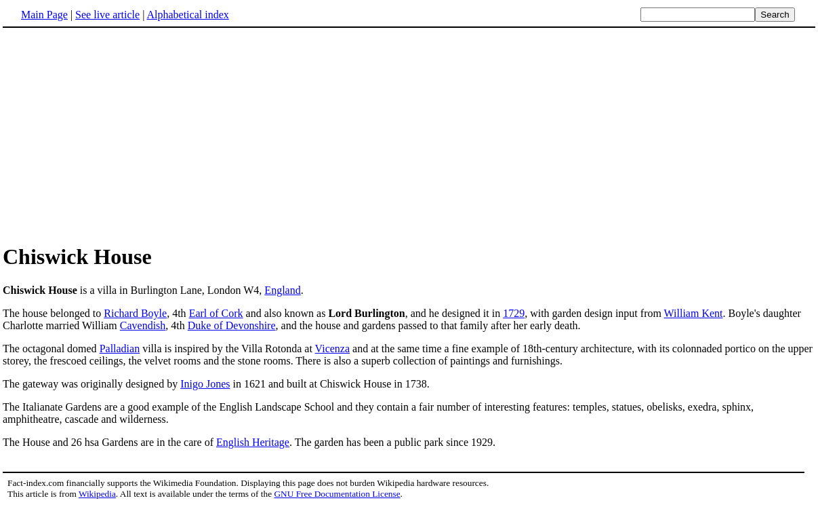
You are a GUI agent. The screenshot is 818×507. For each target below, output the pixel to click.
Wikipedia (97, 494)
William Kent (693, 313)
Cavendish (143, 325)
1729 (514, 313)
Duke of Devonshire (232, 325)
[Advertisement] (116, 135)
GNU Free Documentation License (337, 494)
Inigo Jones (205, 384)
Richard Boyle (135, 313)
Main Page (44, 14)
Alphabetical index (187, 14)
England (282, 290)
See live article (107, 14)
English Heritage (252, 442)
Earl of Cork (216, 313)
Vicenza (332, 348)
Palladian (120, 348)
